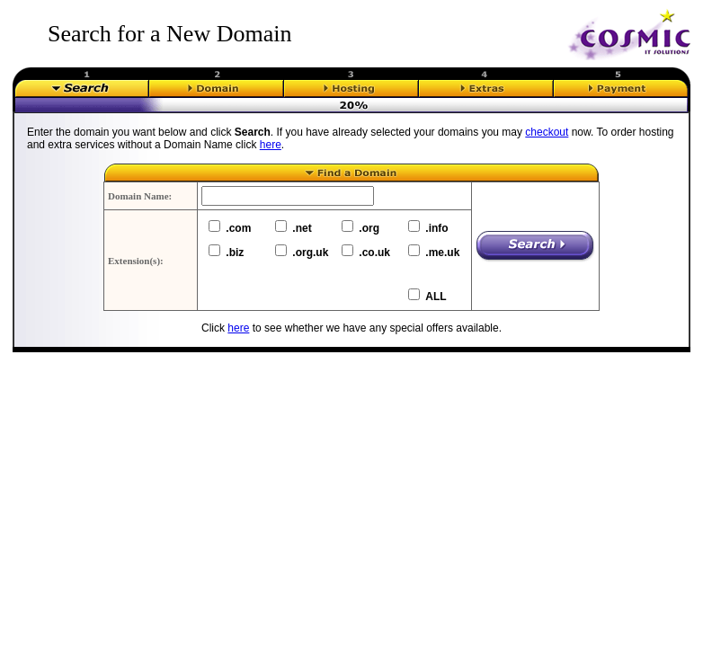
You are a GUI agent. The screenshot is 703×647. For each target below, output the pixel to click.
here (270, 144)
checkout (546, 132)
